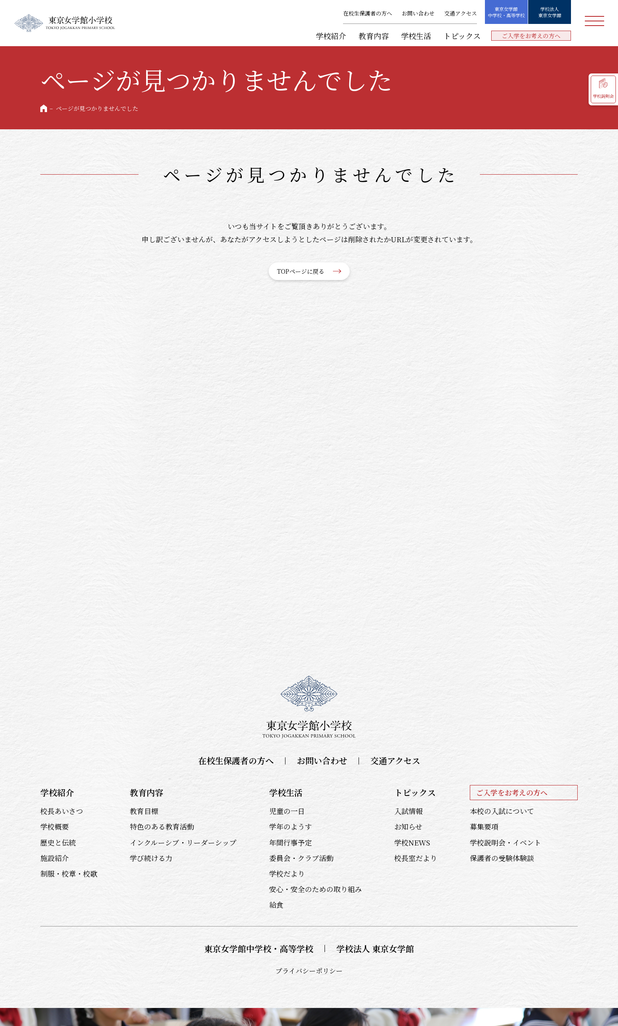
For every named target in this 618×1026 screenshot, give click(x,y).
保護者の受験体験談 (502, 858)
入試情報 (408, 811)
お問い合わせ (418, 13)
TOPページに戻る (301, 271)
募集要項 (484, 826)
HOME (43, 108)
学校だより (287, 873)
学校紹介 (331, 35)
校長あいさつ (61, 811)
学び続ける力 (151, 858)
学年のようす (290, 826)
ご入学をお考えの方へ (531, 35)
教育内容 (374, 35)
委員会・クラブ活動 (301, 858)
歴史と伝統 (58, 842)
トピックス (462, 35)
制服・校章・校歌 (68, 873)
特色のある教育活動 (162, 826)
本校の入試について (502, 811)
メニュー (594, 20)
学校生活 (416, 35)
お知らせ (408, 826)
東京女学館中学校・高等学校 (506, 11)
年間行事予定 (290, 842)
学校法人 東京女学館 (375, 948)
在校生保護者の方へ (367, 13)
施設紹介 (54, 858)
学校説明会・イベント (505, 842)
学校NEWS (412, 842)
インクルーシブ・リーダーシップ (183, 842)
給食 (276, 904)
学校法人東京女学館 (549, 11)
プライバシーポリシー (309, 971)
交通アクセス (460, 13)
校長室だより (415, 858)
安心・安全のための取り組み (315, 889)
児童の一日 (287, 811)
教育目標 (144, 811)
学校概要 (54, 826)
